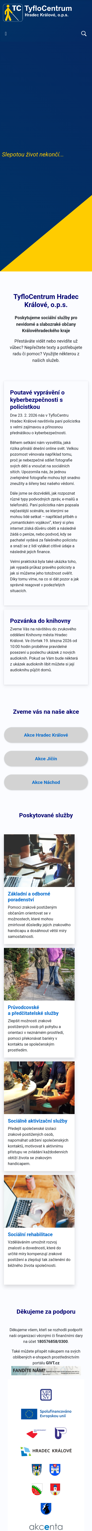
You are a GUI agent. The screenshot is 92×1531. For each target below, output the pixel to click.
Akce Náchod (46, 782)
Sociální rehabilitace (30, 1234)
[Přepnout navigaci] (6, 33)
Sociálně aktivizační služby (37, 1121)
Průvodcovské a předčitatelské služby (33, 1010)
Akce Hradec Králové (46, 735)
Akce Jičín (46, 758)
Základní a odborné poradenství (29, 897)
